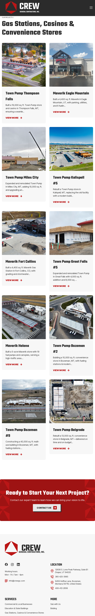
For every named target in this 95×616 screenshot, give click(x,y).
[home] (20, 7)
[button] (90, 8)
